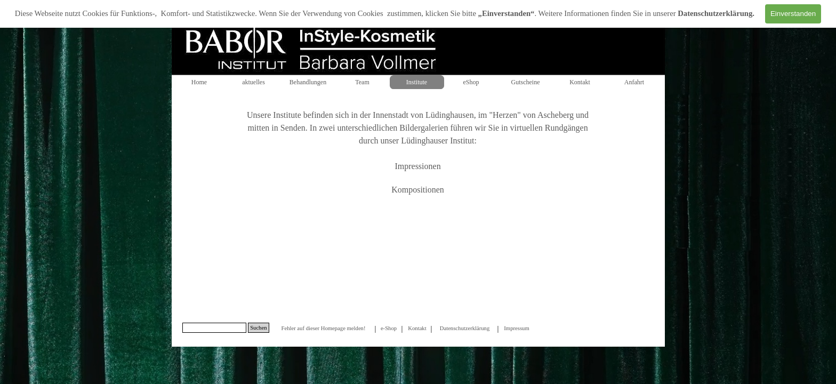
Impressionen (417, 166)
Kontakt (579, 82)
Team (362, 82)
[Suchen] (214, 328)
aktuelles (253, 82)
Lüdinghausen (449, 114)
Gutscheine (525, 82)
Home (199, 82)
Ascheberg (555, 114)
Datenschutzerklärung (715, 13)
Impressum (516, 328)
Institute (416, 82)
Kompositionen (417, 189)
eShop (471, 82)
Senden (293, 127)
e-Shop (389, 328)
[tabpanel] (418, 159)
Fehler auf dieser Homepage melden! (323, 328)
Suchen (258, 328)
